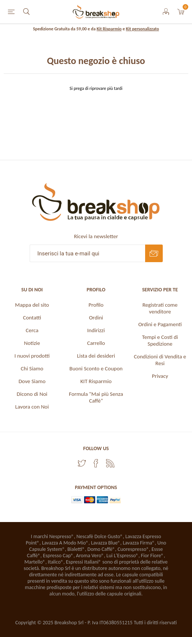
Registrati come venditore (160, 308)
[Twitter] (82, 463)
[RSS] (110, 463)
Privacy (160, 376)
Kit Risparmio (109, 28)
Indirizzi (96, 330)
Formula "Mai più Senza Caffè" (96, 397)
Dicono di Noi (32, 394)
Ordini (96, 317)
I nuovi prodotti (32, 355)
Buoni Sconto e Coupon (96, 368)
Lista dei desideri (96, 355)
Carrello (96, 343)
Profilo (96, 304)
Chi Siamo (32, 368)
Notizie (32, 343)
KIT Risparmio (95, 381)
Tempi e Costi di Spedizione (160, 340)
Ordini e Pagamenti (160, 324)
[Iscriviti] (87, 253)
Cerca (32, 330)
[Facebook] (96, 463)
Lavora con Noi (32, 406)
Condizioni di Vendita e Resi (160, 360)
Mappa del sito (32, 304)
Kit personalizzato (142, 28)
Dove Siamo (31, 381)
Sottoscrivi (154, 253)
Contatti (32, 317)
